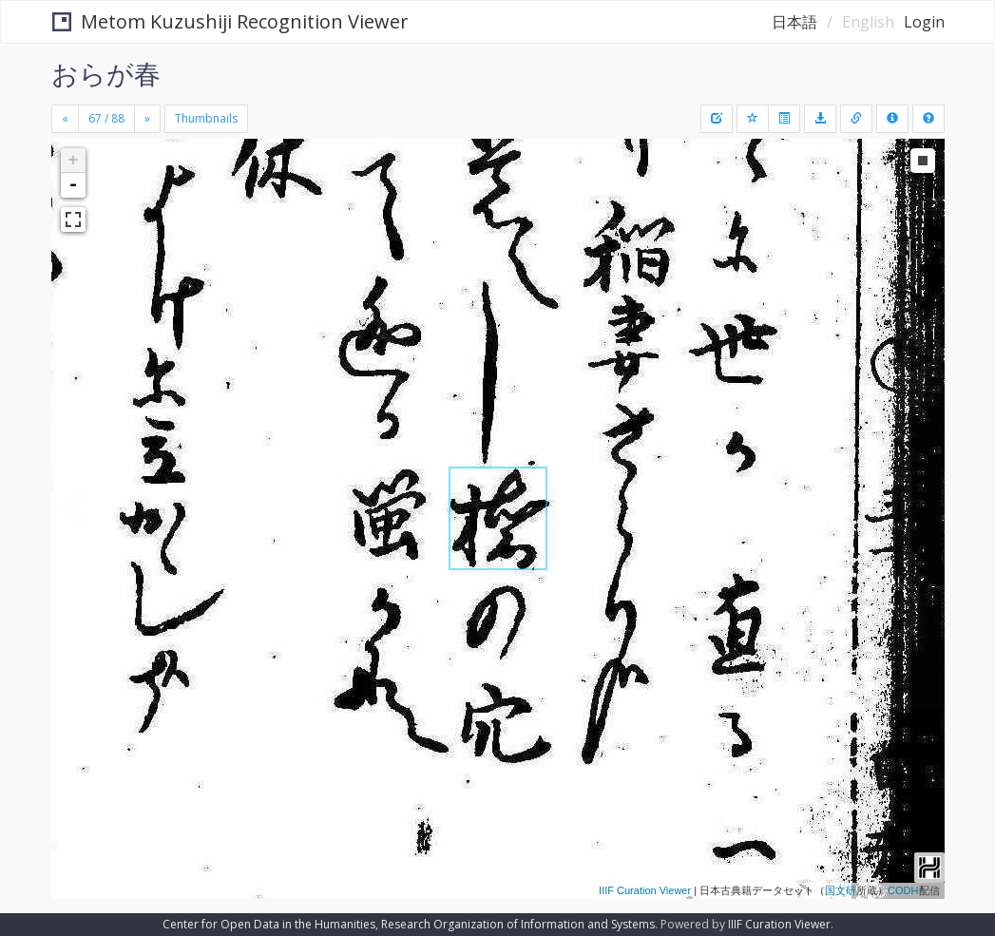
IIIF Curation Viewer (645, 890)
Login (924, 21)
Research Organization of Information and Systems (518, 924)
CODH (903, 890)
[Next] (147, 119)
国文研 (840, 890)
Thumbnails (206, 118)
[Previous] (65, 119)
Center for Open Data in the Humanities (269, 924)
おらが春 (106, 73)
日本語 (794, 21)
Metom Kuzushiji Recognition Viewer (230, 21)
